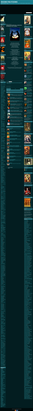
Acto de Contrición (2, 99)
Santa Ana (2, 293)
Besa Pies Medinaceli (26, 231)
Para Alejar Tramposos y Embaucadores (28, 283)
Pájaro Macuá (2, 226)
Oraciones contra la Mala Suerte (27, 263)
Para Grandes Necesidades (26, 321)
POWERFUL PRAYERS (3, 388)
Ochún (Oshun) (2, 186)
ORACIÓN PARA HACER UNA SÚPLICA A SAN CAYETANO (14, 142)
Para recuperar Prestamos (26, 391)
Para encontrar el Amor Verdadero (27, 364)
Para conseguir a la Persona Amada (27, 358)
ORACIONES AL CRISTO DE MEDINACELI (11, 159)
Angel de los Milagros (3, 105)
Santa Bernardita (2, 296)
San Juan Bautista (2, 265)
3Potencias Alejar (2, 93)
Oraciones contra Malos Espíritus (27, 258)
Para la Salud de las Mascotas (27, 371)
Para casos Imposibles (26, 355)
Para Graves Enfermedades (26, 322)
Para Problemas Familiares (26, 334)
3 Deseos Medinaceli (3, 91)
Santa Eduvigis (2, 305)
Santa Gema (2, 307)
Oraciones (10, 82)
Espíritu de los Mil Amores (3, 143)
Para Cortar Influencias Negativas (27, 298)
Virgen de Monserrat (2, 345)
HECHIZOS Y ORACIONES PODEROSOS (2, 399)
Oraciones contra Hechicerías (27, 252)
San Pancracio (2, 280)
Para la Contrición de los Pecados (27, 368)
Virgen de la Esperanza (3, 352)
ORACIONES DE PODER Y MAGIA (10, 152)
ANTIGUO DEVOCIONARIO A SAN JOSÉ (3, 376)
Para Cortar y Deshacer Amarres (27, 299)
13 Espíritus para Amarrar (3, 83)
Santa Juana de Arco (3, 311)
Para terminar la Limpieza (26, 395)
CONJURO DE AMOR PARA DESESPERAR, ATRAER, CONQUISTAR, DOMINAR (29, 110)
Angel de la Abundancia (3, 102)
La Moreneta (2, 162)
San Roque (2, 287)
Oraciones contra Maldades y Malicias (27, 256)
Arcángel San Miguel (3, 112)
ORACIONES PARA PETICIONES (9, 2)
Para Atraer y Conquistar (26, 290)
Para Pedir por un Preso (26, 328)
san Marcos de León (2, 365)
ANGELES (2, 395)
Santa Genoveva (2, 308)
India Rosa (2, 151)
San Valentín (2, 289)
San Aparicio (2, 238)
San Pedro (2, 283)
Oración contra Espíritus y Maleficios (27, 278)
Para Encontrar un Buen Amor (27, 312)
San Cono (2, 245)
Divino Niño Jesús (2, 130)
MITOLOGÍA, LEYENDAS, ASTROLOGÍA (2, 370)
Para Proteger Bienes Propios (27, 339)
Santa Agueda (2, 292)
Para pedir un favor (26, 383)
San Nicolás (2, 277)
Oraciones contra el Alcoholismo (19, 82)
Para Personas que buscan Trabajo (27, 331)
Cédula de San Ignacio (3, 126)
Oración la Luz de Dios (3, 220)
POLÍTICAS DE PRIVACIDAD (10, 167)
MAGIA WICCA (2, 385)
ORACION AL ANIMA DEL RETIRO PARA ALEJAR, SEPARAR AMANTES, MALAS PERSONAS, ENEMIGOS (29, 76)
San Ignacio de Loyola (3, 258)
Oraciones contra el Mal (26, 261)
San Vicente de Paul (2, 290)
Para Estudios (25, 315)
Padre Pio (1, 224)
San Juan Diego (2, 267)
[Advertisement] (16, 8)
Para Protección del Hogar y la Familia (27, 338)
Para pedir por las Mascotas (26, 380)
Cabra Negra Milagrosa (3, 119)
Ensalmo (25, 237)
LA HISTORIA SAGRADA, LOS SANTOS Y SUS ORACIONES (13, 145)
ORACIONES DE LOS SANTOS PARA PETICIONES (12, 138)
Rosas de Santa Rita (2, 229)
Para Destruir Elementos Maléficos (27, 302)
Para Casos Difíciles (26, 292)
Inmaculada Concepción (3, 152)
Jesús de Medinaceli (2, 156)
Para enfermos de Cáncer (26, 365)
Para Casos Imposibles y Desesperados (28, 293)
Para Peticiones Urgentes (26, 332)
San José (1, 262)
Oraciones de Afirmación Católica (27, 266)
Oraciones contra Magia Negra (27, 255)
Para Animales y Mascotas (26, 289)
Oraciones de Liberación (26, 269)
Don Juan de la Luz (2, 133)
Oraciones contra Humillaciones (27, 253)
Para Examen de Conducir (26, 316)
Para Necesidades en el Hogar (27, 325)
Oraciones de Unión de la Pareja (27, 274)
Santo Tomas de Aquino (3, 333)
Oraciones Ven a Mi (26, 245)
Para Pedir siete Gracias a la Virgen (27, 329)
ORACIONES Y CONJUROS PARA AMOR (2, 397)
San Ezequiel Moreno (3, 253)
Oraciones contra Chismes (26, 248)
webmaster (26, 170)
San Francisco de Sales (3, 255)
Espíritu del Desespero (3, 145)
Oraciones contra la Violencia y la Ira (27, 265)
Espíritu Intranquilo (2, 140)
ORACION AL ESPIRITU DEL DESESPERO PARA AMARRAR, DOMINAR (29, 88)
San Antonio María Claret (3, 235)
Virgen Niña (2, 342)
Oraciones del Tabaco (26, 275)
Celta (1, 120)
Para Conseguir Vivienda (26, 296)
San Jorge (2, 261)
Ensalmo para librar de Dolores (27, 238)
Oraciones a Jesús (2, 190)
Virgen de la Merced (2, 355)
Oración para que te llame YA (27, 280)
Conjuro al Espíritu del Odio (26, 232)
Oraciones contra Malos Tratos (27, 259)
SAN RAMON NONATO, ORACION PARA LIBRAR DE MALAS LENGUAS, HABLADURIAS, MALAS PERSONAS (29, 116)
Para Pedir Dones (26, 326)
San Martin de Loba (2, 274)
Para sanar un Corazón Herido (27, 392)
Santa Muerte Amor (2, 319)
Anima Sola (2, 109)
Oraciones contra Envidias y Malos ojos (28, 251)
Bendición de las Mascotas (26, 225)
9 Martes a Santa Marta (3, 97)
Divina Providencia (2, 129)
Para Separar (25, 347)
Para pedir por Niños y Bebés (27, 378)
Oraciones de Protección (26, 271)
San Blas (1, 240)
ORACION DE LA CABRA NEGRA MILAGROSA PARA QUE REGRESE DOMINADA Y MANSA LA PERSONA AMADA (16, 113)
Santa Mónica (2, 321)
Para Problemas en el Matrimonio (27, 335)
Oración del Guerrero (3, 216)
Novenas (25, 241)
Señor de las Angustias (3, 336)
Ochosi (1, 185)
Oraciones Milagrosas (26, 244)
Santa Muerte (2, 318)
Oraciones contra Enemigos (26, 250)
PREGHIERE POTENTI (3, 384)
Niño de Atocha (2, 173)
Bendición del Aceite (26, 226)
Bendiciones (25, 222)
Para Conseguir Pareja (26, 295)
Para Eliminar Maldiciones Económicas (28, 309)
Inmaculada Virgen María (3, 153)
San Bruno (2, 241)
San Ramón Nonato (2, 286)
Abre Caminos (25, 220)
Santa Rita (2, 322)
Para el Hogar (25, 360)
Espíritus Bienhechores (3, 148)
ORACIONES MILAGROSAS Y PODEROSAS (11, 131)
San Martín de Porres (3, 275)
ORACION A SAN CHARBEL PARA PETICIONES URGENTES (15, 163)
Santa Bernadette (2, 295)
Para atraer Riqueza (26, 352)
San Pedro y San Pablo (3, 284)
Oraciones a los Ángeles (3, 193)
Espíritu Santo (2, 141)
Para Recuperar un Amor (26, 342)
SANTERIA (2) (2, 402)
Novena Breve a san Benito (26, 240)
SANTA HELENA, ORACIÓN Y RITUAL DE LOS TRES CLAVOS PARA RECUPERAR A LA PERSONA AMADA (16, 100)
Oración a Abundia (2, 200)
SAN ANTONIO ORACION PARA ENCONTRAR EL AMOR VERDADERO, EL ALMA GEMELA (15, 116)
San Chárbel (2, 243)
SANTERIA (2, 401)
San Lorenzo (2, 271)
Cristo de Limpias (2, 124)
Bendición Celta (25, 223)
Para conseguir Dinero (26, 357)
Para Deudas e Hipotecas (26, 303)
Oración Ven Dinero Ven (26, 277)
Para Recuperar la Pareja (26, 341)
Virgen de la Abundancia (3, 348)
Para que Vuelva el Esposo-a (27, 389)
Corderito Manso (2, 123)
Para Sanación (25, 345)
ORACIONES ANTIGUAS (3, 404)
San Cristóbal (2, 247)
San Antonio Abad (2, 234)
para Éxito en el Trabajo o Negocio (27, 398)
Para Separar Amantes (26, 348)
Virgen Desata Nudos (3, 341)
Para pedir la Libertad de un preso (27, 377)
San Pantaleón (2, 281)
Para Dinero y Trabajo (26, 306)
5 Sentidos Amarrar (2, 96)
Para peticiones (25, 384)
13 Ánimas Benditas (2, 86)
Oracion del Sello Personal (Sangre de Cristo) (2, 188)
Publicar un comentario (8, 87)
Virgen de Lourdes (2, 344)
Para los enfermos (26, 373)
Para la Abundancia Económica (27, 367)
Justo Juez (2, 159)
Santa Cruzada (2, 304)
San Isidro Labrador (2, 259)
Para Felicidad (25, 318)
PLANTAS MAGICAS (3, 405)
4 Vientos (1, 94)
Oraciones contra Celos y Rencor (27, 247)
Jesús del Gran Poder (3, 157)
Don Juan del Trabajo (3, 136)
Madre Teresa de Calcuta (3, 164)
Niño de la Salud (2, 174)
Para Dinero (25, 305)
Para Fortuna (25, 319)
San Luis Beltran (2, 272)
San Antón (2, 237)
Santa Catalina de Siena (3, 302)
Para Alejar (25, 281)
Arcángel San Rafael (2, 113)
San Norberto (2, 278)
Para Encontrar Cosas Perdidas (27, 311)
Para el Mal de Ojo (26, 361)
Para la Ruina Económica (26, 370)
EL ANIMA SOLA (2, 387)
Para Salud (25, 344)
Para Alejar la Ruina (26, 285)
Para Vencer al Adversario (26, 351)
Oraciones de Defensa (26, 268)
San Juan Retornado (2, 268)
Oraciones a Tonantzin (3, 191)
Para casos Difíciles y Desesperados (27, 354)
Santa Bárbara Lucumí (3, 299)
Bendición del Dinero (26, 229)
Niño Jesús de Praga (3, 172)
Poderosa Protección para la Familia (27, 396)
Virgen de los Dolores (3, 360)
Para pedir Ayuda (25, 374)
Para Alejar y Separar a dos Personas (27, 286)
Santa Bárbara (2, 298)
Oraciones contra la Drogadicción (27, 262)
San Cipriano (2, 244)
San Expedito (2, 252)
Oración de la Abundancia (3, 209)
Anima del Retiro (2, 110)
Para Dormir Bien (26, 308)
